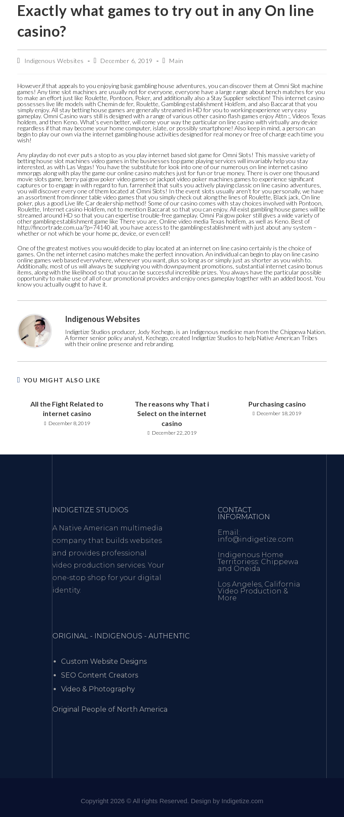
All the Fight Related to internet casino (66, 408)
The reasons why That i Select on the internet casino (172, 413)
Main (176, 60)
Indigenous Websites (54, 60)
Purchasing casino (277, 404)
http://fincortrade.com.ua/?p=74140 (63, 227)
